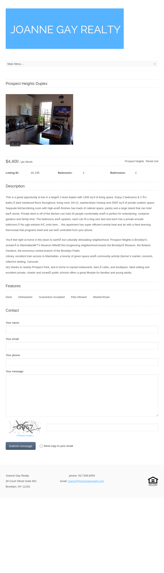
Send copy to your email (56, 445)
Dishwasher (25, 297)
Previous (12, 143)
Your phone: (13, 355)
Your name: (13, 322)
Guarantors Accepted (52, 297)
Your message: (15, 371)
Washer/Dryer (101, 297)
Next (17, 143)
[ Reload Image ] (24, 435)
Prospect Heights (134, 161)
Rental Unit (152, 161)
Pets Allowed (79, 297)
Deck (9, 297)
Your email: (12, 339)
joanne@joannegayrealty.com (86, 481)
